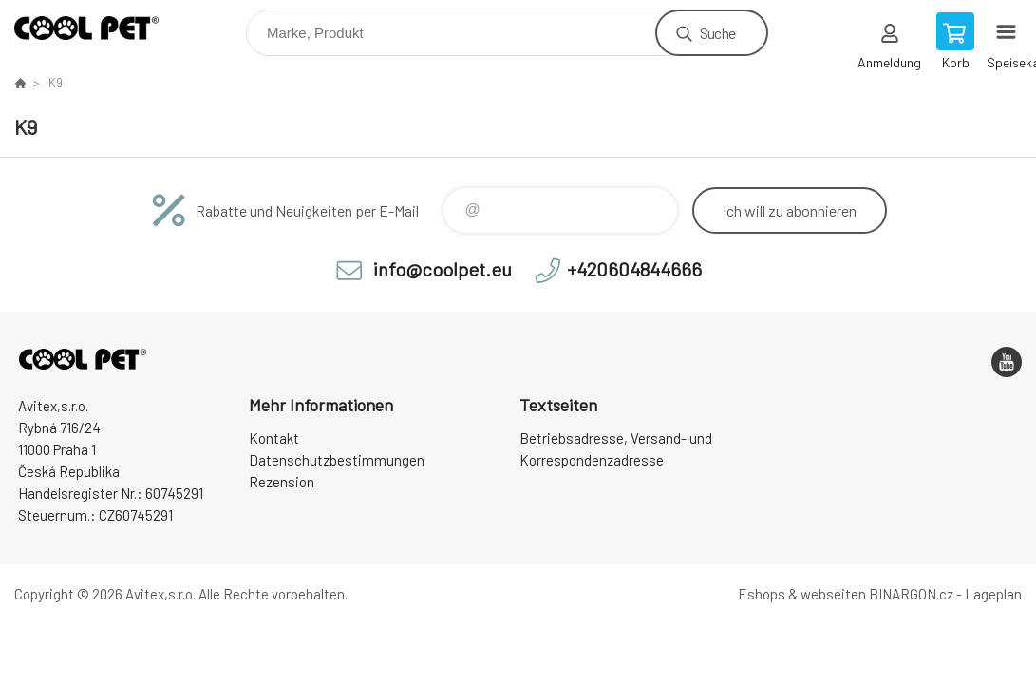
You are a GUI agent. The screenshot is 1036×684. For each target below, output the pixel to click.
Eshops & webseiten (802, 593)
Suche (717, 33)
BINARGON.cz (911, 593)
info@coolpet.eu (442, 268)
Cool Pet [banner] (98, 28)
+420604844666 (634, 268)
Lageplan (993, 593)
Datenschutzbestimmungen (336, 459)
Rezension (281, 481)
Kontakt (274, 437)
